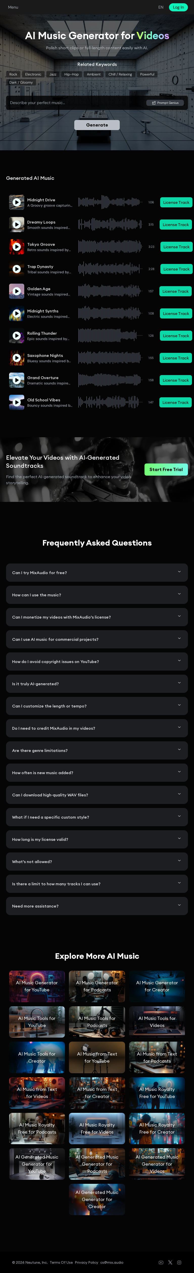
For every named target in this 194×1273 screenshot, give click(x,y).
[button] (16, 202)
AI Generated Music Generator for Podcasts (97, 1164)
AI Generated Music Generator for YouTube (36, 1164)
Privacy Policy (86, 1262)
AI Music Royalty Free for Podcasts (37, 1128)
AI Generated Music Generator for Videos (157, 1164)
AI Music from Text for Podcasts (157, 1057)
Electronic (33, 74)
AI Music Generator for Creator (157, 986)
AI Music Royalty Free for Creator (157, 1128)
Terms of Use (61, 1262)
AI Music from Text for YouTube (97, 1057)
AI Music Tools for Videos (157, 1021)
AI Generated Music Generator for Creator (97, 1199)
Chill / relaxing (120, 74)
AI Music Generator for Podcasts (97, 986)
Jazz (53, 74)
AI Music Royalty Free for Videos (97, 1128)
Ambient (94, 74)
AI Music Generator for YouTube (37, 986)
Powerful (147, 74)
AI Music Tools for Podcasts (97, 1021)
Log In (178, 7)
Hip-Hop (71, 74)
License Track (176, 202)
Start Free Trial (166, 469)
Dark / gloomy (21, 82)
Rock (13, 74)
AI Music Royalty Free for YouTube (157, 1092)
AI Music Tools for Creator (37, 1057)
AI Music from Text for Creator (97, 1092)
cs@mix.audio (112, 1262)
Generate (97, 125)
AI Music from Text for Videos (37, 1092)
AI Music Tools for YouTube (37, 1021)
